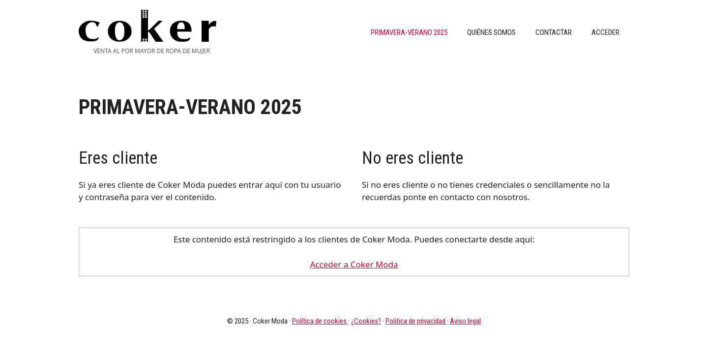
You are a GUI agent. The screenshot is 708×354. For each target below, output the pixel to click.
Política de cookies (320, 321)
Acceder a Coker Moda (354, 264)
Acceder (605, 32)
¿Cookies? (366, 321)
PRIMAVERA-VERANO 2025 (409, 32)
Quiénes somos (491, 32)
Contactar (553, 32)
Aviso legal (465, 321)
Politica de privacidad (416, 321)
